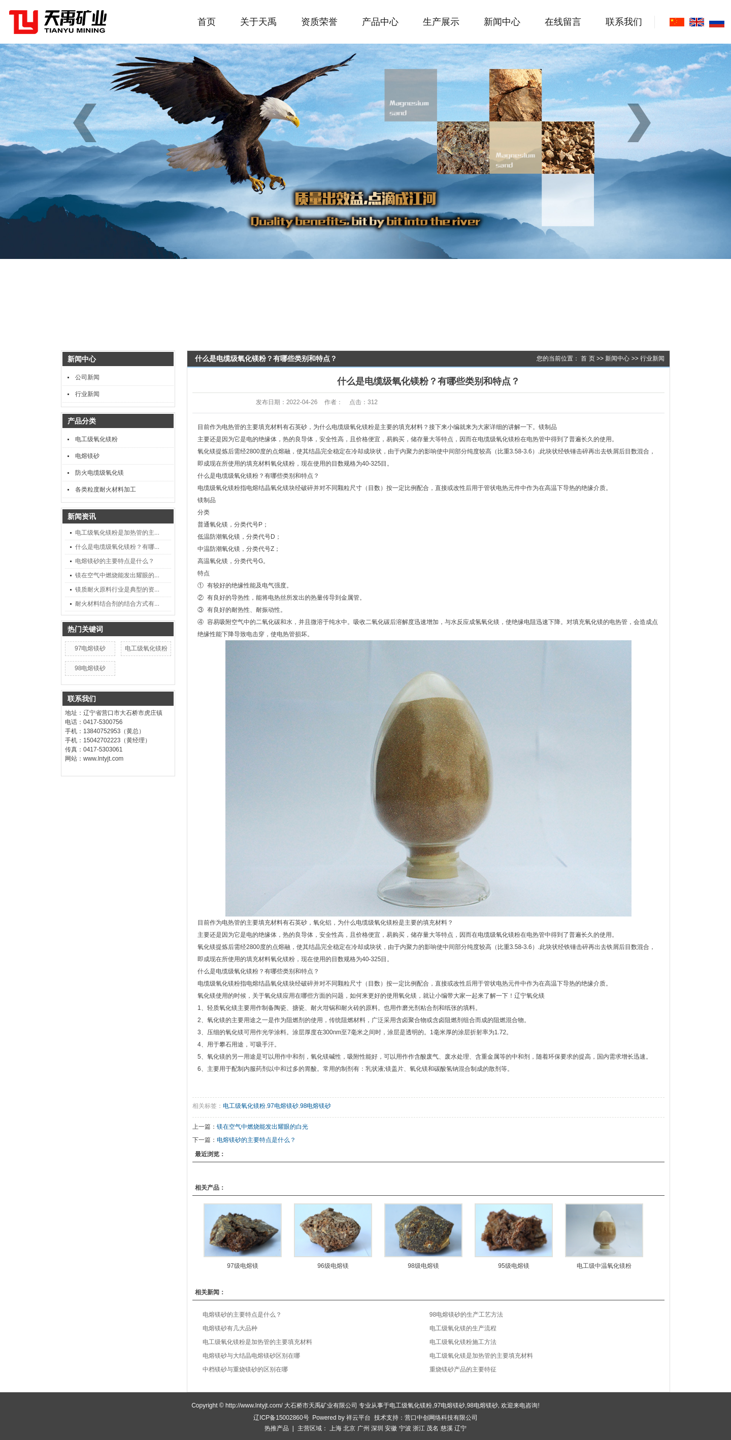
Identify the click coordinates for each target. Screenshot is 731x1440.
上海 (335, 1428)
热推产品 (276, 1428)
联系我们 (624, 22)
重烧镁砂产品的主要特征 (462, 1369)
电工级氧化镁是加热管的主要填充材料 (481, 1355)
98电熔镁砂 (90, 668)
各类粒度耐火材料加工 (105, 489)
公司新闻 (87, 377)
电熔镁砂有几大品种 (230, 1328)
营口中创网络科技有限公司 (441, 1417)
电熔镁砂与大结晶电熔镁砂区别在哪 (251, 1355)
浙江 (419, 1428)
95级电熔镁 (513, 1265)
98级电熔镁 (423, 1265)
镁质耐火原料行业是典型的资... (117, 589)
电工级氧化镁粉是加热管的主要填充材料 (257, 1342)
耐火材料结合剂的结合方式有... (117, 603)
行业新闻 (87, 394)
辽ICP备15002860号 (281, 1417)
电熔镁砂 (87, 456)
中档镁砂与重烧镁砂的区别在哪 (245, 1369)
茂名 (432, 1428)
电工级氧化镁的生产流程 (462, 1328)
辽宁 (460, 1428)
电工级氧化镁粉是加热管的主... (117, 532)
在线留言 (563, 22)
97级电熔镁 (242, 1265)
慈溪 (447, 1428)
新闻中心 (502, 22)
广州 (363, 1428)
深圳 (377, 1428)
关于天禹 (258, 22)
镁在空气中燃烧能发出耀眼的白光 (262, 1126)
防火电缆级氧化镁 (99, 472)
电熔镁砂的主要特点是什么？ (114, 561)
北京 (349, 1428)
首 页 (587, 358)
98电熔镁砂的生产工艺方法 (466, 1314)
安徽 (391, 1428)
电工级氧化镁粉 (96, 439)
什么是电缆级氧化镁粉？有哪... (117, 546)
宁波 (405, 1428)
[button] (642, 123)
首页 (206, 22)
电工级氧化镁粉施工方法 (462, 1342)
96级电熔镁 (332, 1265)
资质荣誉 (319, 22)
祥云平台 (358, 1417)
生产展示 (441, 22)
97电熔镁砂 (90, 648)
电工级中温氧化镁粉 (604, 1265)
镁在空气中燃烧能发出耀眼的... (117, 575)
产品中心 (380, 22)
